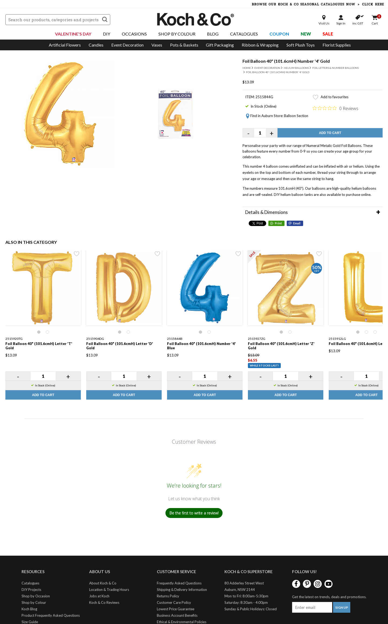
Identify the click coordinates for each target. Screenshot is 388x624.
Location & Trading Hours (109, 589)
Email (296, 223)
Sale (328, 33)
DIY (106, 33)
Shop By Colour (176, 33)
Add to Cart (330, 133)
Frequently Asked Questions (179, 583)
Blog (213, 33)
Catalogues (244, 33)
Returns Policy (168, 596)
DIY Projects (31, 589)
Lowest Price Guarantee (175, 609)
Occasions (134, 33)
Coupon (279, 33)
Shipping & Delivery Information (182, 589)
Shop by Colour (34, 602)
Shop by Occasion (36, 596)
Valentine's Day (73, 33)
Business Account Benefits (177, 615)
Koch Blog (29, 609)
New (306, 33)
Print (278, 223)
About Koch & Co (102, 583)
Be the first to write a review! (194, 513)
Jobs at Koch (99, 596)
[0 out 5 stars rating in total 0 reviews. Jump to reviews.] (335, 108)
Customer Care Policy (174, 602)
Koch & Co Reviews (104, 602)
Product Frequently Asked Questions (51, 615)
